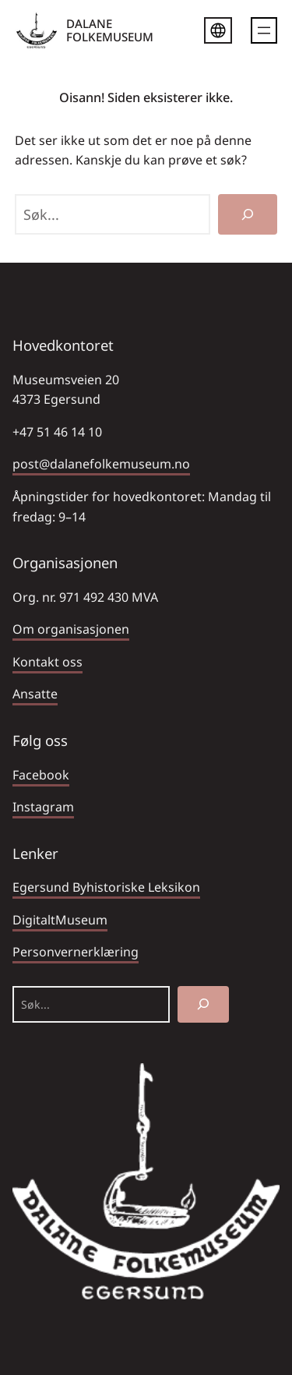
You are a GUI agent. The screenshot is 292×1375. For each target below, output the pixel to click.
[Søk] (247, 214)
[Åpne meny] (264, 30)
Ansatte (35, 693)
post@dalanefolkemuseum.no (101, 463)
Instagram (43, 806)
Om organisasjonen (70, 629)
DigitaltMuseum (59, 919)
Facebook (40, 774)
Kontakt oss (47, 661)
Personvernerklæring (75, 951)
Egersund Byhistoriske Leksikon (106, 887)
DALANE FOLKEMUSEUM (109, 30)
